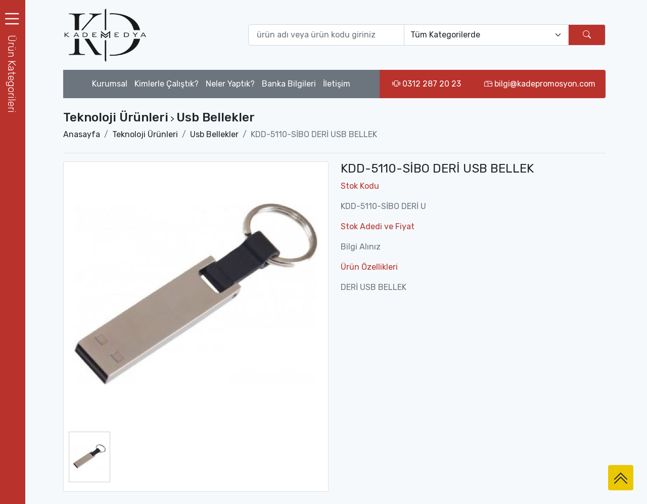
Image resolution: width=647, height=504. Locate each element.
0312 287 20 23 (426, 84)
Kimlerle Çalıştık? (166, 84)
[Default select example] (486, 35)
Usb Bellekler (214, 134)
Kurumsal (109, 84)
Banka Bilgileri (289, 84)
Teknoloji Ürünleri (145, 134)
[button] (12, 74)
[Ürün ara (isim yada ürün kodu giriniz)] (326, 35)
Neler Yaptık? (230, 84)
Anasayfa (81, 134)
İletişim (336, 84)
